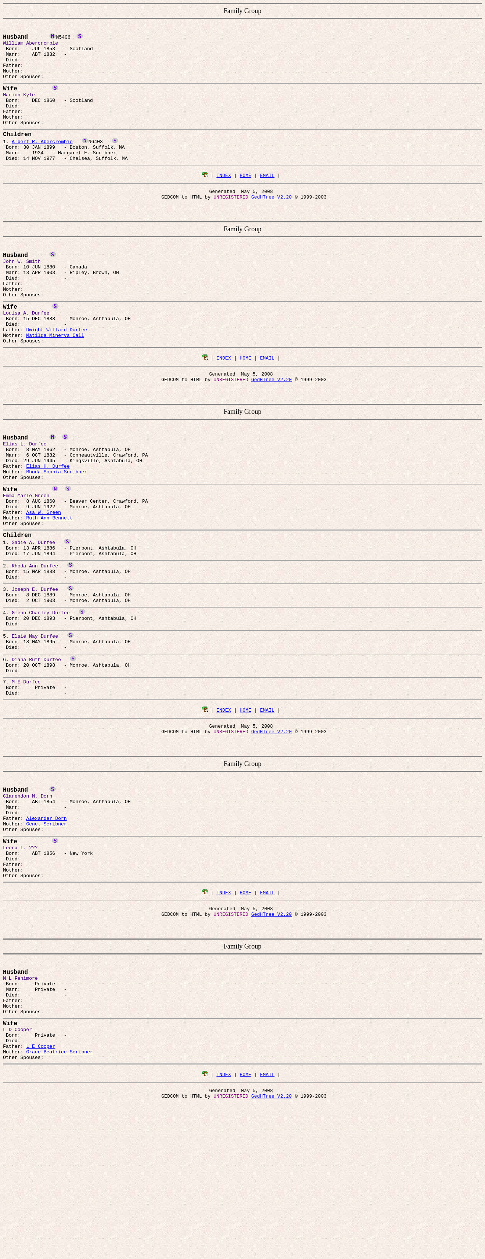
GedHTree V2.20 (271, 223)
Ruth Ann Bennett (49, 582)
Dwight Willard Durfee (56, 372)
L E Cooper (40, 1179)
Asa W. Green (43, 576)
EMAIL (267, 200)
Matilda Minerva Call (55, 379)
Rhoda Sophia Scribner (56, 527)
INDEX (223, 200)
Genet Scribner (46, 927)
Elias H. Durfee (47, 521)
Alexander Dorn (46, 920)
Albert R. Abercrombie (42, 161)
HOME (245, 200)
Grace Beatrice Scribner (59, 1185)
